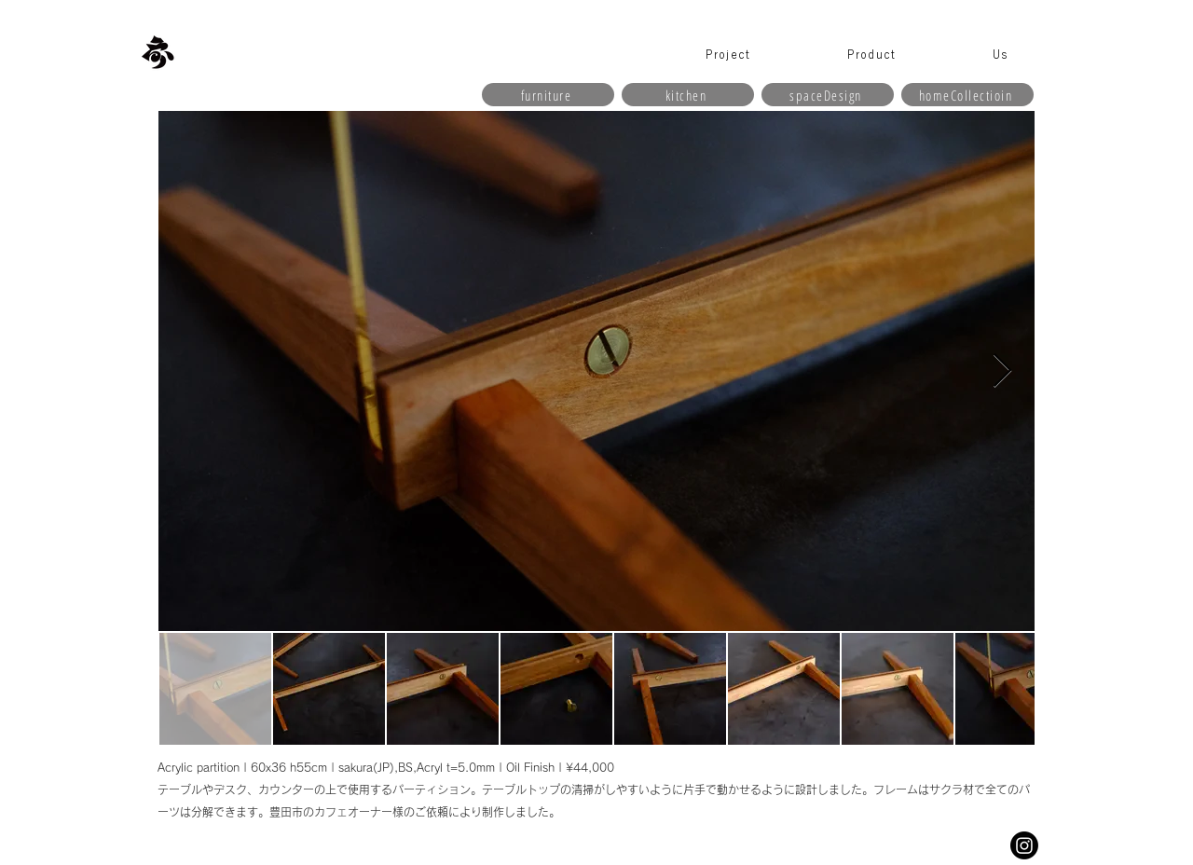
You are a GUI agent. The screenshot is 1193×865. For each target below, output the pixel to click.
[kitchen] (688, 94)
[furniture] (548, 94)
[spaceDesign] (827, 94)
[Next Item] (1002, 371)
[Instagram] (1024, 845)
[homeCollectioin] (967, 94)
